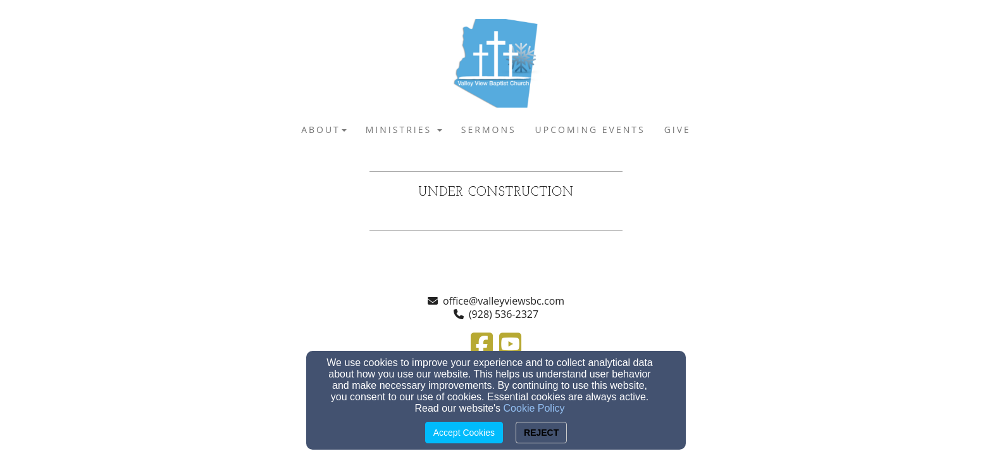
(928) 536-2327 (503, 314)
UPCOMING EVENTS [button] (590, 130)
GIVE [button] (677, 130)
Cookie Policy (534, 408)
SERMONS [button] (488, 130)
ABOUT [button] (324, 130)
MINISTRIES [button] (404, 130)
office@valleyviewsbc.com (503, 301)
